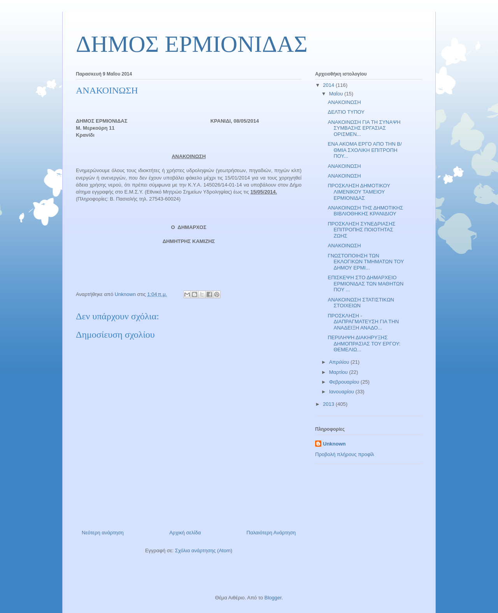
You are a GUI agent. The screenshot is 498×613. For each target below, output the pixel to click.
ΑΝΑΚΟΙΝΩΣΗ (344, 102)
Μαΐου (336, 94)
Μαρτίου (339, 372)
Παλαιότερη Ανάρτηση (271, 532)
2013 (329, 404)
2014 (329, 85)
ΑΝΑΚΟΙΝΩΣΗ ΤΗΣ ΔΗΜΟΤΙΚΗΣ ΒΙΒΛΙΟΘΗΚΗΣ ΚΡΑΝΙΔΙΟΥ (365, 211)
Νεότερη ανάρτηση (103, 532)
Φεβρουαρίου (345, 382)
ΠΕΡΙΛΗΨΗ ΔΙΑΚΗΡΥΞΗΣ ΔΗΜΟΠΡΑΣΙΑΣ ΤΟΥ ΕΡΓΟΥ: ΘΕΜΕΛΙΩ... (364, 343)
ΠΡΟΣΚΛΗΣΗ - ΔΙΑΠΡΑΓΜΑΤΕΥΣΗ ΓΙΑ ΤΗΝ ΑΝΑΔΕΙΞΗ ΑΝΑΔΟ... (363, 322)
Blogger (272, 598)
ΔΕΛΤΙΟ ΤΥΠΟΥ (346, 112)
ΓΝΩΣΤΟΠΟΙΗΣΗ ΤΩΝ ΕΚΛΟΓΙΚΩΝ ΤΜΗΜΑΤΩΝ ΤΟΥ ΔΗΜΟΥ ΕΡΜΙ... (366, 262)
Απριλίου (340, 362)
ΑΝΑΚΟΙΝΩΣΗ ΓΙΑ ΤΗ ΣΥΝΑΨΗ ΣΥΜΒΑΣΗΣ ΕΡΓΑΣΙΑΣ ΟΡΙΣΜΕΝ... (364, 128)
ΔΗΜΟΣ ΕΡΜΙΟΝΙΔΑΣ (191, 44)
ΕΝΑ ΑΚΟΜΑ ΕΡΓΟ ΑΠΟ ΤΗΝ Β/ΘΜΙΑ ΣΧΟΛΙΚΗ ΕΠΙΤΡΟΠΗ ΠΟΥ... (365, 150)
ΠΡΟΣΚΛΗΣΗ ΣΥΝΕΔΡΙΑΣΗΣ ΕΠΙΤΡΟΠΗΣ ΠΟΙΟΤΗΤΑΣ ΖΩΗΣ (361, 230)
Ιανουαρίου (342, 392)
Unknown (334, 444)
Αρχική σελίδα (185, 532)
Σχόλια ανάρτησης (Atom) (203, 550)
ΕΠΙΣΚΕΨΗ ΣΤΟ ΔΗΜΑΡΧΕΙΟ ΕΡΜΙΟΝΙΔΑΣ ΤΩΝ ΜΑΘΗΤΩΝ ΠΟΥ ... (365, 283)
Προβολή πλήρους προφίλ (344, 454)
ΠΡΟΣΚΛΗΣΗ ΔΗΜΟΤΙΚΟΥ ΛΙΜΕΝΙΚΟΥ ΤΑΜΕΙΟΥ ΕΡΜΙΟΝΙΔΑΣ (359, 192)
